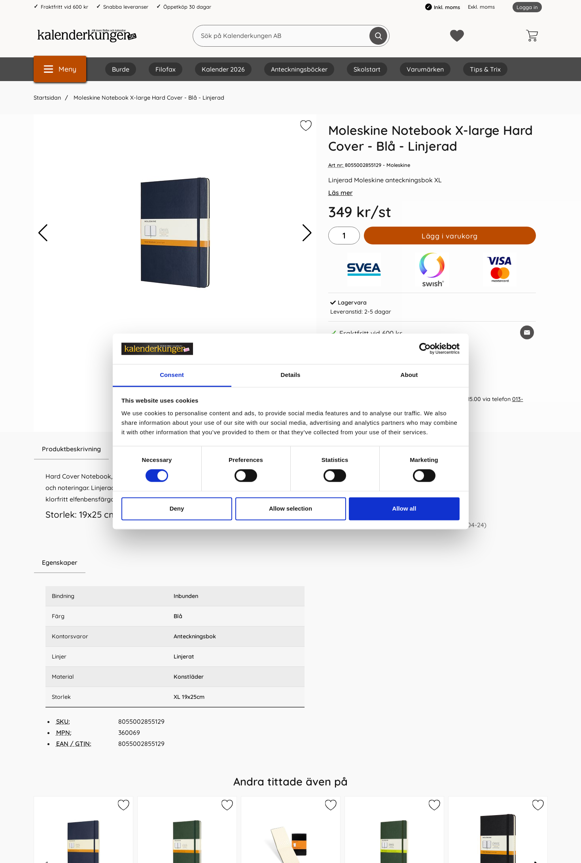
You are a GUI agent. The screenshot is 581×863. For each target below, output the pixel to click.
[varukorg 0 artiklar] (534, 35)
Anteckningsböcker (299, 69)
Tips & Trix (485, 69)
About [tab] (409, 374)
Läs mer (340, 193)
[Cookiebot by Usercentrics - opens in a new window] (425, 349)
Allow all (404, 508)
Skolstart (367, 69)
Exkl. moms (481, 7)
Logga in (527, 7)
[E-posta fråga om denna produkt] (527, 332)
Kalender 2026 (223, 69)
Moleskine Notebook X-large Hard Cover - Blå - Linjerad (148, 97)
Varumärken (425, 69)
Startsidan (47, 97)
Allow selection (290, 508)
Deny (177, 508)
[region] (175, 563)
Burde (120, 69)
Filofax (165, 69)
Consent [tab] (172, 374)
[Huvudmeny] (60, 69)
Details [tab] (291, 374)
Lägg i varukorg (450, 235)
